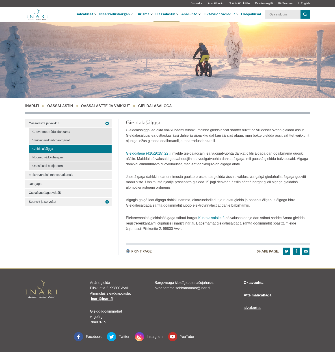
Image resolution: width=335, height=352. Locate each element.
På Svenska (285, 3)
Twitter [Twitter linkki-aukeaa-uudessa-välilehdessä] (118, 336)
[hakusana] (282, 14)
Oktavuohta (253, 283)
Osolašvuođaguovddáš (45, 192)
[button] (286, 251)
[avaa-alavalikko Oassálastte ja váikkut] (107, 123)
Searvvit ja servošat (42, 201)
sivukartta (252, 308)
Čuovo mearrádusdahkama (51, 132)
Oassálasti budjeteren (47, 166)
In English (304, 3)
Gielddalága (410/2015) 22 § (148, 153)
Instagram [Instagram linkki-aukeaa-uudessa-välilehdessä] (149, 336)
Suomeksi (197, 3)
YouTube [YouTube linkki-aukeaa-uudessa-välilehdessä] (181, 336)
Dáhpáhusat (251, 14)
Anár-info (189, 14)
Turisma (142, 14)
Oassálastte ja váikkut (105, 106)
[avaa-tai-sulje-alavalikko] (95, 14)
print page (139, 251)
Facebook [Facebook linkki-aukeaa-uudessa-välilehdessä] (88, 336)
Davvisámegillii (264, 3)
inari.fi (32, 106)
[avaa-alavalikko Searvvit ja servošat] (107, 202)
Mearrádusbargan (114, 14)
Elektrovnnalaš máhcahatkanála (51, 175)
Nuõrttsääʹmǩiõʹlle (239, 3)
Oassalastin (165, 14)
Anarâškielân (215, 3)
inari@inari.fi (102, 299)
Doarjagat (36, 184)
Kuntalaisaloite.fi (211, 218)
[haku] (305, 14)
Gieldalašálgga (42, 149)
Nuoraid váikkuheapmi (48, 157)
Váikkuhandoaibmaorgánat (51, 140)
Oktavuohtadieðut (219, 14)
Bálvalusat (84, 14)
